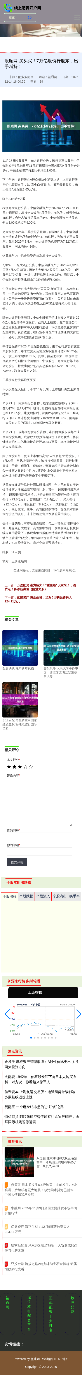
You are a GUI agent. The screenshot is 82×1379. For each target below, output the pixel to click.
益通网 (7, 1302)
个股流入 (43, 896)
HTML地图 (61, 1359)
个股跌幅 (26, 896)
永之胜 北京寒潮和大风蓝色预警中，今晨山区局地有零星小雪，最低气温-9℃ (57, 1162)
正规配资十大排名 (50, 1314)
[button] (7, 1014)
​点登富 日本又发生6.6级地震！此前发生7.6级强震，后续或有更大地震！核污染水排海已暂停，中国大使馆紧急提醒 (41, 1189)
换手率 (74, 896)
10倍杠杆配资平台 (29, 1313)
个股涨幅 (10, 896)
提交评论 (17, 862)
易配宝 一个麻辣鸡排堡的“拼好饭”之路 (34, 1107)
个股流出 (60, 896)
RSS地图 (47, 1359)
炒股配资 (72, 1305)
